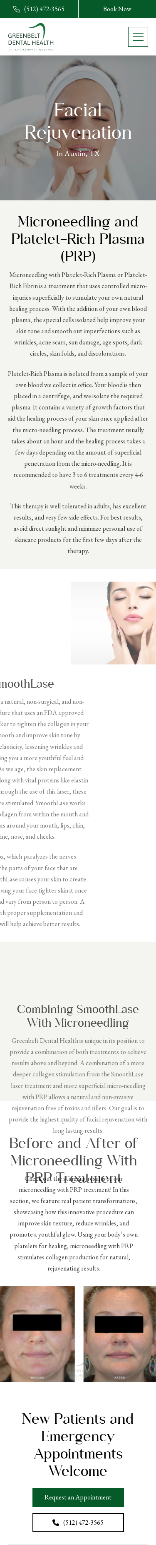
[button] (138, 37)
